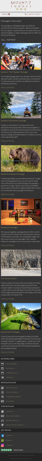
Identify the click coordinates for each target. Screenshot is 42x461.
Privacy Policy (7, 401)
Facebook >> (7, 435)
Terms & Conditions (9, 392)
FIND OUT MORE (7, 88)
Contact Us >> (8, 411)
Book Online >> (8, 368)
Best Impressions (26, 458)
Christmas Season (9, 278)
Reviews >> (7, 440)
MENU (6, 14)
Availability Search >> (10, 373)
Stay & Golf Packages (10, 332)
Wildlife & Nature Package (13, 174)
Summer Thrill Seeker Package (14, 72)
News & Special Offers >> (11, 416)
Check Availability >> (9, 364)
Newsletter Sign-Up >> (10, 420)
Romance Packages (9, 227)
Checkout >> (7, 377)
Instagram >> (7, 445)
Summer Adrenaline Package (13, 120)
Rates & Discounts (9, 388)
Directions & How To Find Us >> (13, 425)
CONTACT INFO (32, 14)
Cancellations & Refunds (11, 397)
